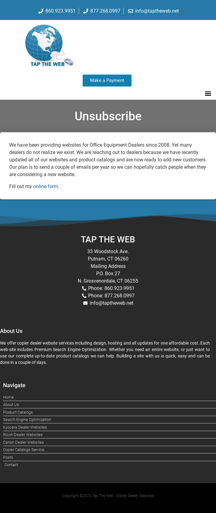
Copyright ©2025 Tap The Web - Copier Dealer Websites (108, 496)
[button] (208, 93)
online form (45, 186)
